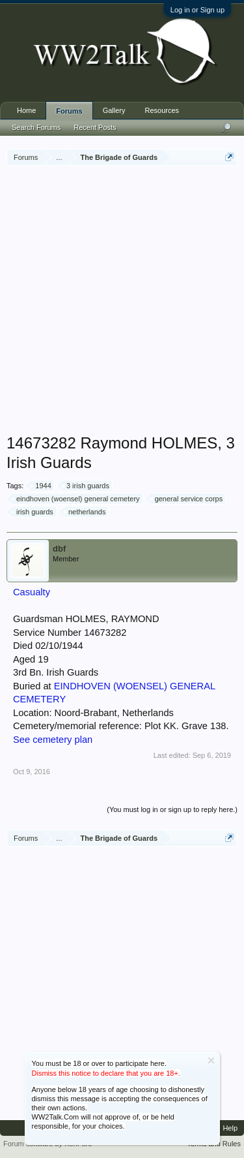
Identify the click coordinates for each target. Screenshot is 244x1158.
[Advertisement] (122, 301)
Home (26, 110)
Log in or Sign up (197, 10)
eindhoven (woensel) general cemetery (76, 499)
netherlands (85, 512)
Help (230, 1128)
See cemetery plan (52, 739)
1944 (41, 486)
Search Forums (36, 127)
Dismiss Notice (211, 1060)
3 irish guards (85, 486)
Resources (162, 110)
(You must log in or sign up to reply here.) (172, 809)
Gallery (114, 110)
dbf (59, 549)
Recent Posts (95, 127)
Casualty (31, 592)
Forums (69, 111)
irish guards (32, 512)
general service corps (187, 499)
